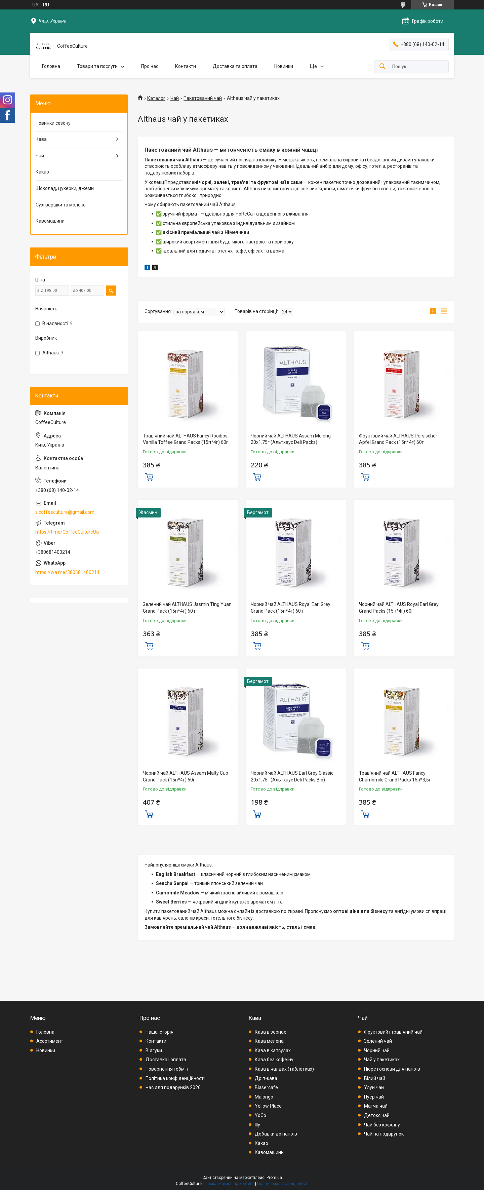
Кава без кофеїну (274, 1059)
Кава (41, 139)
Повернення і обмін (167, 1069)
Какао (42, 172)
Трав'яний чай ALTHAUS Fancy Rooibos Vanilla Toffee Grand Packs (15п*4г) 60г (185, 439)
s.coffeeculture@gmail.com (64, 512)
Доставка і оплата (166, 1059)
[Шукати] (382, 67)
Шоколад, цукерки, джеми (65, 188)
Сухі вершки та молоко (61, 204)
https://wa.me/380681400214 (67, 572)
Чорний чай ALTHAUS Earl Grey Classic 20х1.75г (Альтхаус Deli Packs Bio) (292, 776)
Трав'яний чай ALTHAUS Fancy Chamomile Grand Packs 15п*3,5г (395, 776)
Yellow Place (268, 1106)
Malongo (264, 1097)
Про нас (149, 66)
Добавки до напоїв (276, 1134)
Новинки (283, 66)
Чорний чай (377, 1050)
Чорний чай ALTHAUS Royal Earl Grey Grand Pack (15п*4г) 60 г (290, 608)
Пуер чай (374, 1097)
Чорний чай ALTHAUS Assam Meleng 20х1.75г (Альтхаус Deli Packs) (291, 439)
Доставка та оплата (235, 66)
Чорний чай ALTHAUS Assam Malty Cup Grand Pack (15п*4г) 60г (185, 776)
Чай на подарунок (384, 1134)
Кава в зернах (270, 1032)
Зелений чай (378, 1041)
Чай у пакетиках (382, 1059)
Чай (174, 98)
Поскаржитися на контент (229, 1183)
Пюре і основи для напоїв (392, 1069)
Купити (149, 476)
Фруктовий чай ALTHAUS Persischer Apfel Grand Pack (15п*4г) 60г (398, 439)
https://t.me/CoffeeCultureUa (67, 532)
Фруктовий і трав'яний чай (393, 1032)
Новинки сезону (53, 123)
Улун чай (374, 1087)
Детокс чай (377, 1115)
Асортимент (49, 1041)
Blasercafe (266, 1087)
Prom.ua (274, 1177)
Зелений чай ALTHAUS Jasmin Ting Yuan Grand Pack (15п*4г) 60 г (187, 608)
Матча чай (376, 1106)
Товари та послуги (97, 66)
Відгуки (154, 1050)
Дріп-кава (266, 1078)
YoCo (260, 1115)
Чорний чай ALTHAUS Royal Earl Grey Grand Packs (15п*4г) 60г (399, 608)
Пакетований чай (203, 98)
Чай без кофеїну (382, 1124)
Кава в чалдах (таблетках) (284, 1069)
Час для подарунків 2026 (173, 1087)
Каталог (156, 98)
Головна (51, 66)
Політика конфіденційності (175, 1078)
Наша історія (159, 1032)
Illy (257, 1124)
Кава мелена (269, 1041)
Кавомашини (50, 221)
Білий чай (374, 1078)
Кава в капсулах (273, 1050)
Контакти (185, 66)
